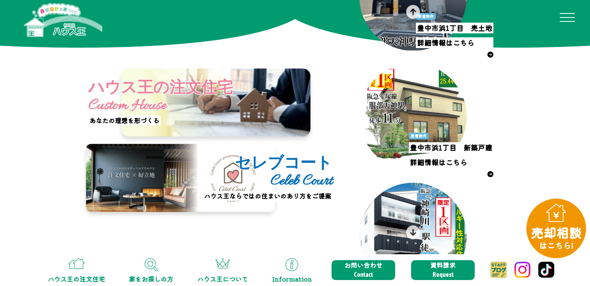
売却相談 (556, 237)
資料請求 (443, 269)
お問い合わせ (363, 269)
